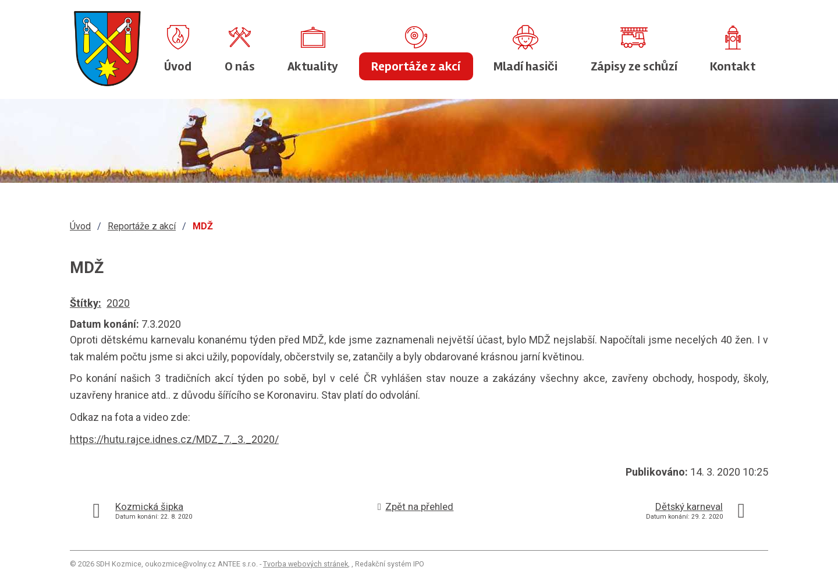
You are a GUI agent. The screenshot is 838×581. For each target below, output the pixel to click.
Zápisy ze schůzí (634, 66)
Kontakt (732, 66)
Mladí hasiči (525, 66)
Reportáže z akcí (415, 66)
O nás (240, 66)
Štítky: (85, 303)
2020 (118, 303)
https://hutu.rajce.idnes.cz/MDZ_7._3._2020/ (174, 439)
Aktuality (312, 66)
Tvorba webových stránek (305, 563)
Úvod (177, 66)
